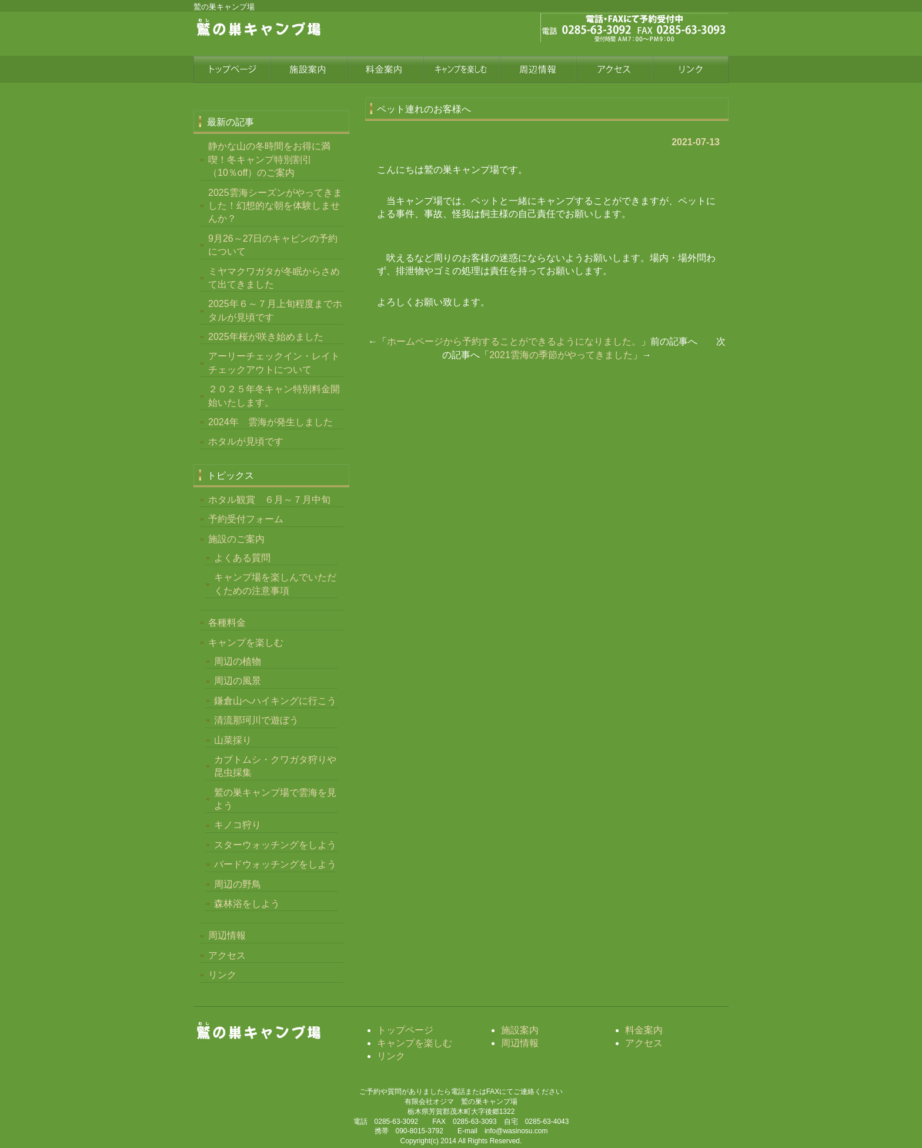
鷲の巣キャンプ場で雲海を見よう (275, 798)
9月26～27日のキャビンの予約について (273, 244)
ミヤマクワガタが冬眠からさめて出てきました (274, 277)
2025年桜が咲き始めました (265, 337)
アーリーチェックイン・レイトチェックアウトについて (274, 362)
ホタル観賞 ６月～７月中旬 (269, 500)
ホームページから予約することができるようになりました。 (514, 341)
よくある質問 (242, 558)
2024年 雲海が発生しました (270, 422)
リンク (690, 69)
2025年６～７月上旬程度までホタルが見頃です (275, 310)
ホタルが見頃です (245, 441)
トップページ (231, 69)
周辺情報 (537, 69)
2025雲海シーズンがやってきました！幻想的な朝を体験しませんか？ (275, 206)
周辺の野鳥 (237, 884)
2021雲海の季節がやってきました (561, 355)
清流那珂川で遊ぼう (256, 720)
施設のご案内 (236, 539)
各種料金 (227, 623)
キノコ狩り (237, 825)
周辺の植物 (237, 661)
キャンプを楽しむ (245, 643)
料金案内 (384, 69)
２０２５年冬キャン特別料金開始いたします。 (274, 395)
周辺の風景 (237, 681)
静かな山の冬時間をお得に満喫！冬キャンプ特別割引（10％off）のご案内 (269, 159)
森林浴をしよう (247, 904)
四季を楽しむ (461, 69)
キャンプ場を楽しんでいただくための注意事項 (275, 583)
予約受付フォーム (245, 519)
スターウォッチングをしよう (275, 845)
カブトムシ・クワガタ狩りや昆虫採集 (275, 766)
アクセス (614, 69)
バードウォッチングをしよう (275, 864)
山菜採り (233, 740)
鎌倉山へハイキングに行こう (275, 701)
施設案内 (308, 69)
